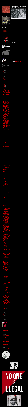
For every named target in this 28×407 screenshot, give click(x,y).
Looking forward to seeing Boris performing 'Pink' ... (6, 143)
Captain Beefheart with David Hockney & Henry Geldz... (6, 236)
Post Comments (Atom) (18, 61)
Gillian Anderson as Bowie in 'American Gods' (6, 103)
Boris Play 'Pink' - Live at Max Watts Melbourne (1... (6, 137)
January (5, 308)
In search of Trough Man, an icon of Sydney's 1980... (6, 263)
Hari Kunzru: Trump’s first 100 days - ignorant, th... (6, 294)
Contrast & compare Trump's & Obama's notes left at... (6, 121)
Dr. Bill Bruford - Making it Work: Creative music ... (6, 276)
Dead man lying (5, 216)
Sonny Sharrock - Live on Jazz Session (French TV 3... (6, 290)
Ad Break (4, 260)
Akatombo (4, 247)
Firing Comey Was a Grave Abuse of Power (6, 190)
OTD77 (4, 231)
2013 (3, 313)
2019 (3, 76)
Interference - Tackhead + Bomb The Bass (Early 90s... (6, 178)
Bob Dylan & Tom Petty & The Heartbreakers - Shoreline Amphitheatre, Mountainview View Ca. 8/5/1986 (6, 345)
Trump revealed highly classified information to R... (6, 184)
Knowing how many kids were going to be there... (6, 133)
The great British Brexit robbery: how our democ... (6, 273)
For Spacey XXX (5, 101)
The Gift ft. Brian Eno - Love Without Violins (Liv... (6, 92)
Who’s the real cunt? (6, 109)
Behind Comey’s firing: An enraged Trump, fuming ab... (6, 254)
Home (18, 59)
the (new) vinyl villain (6, 335)
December (5, 79)
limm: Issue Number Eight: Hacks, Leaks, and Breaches (6, 181)
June (4, 86)
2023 (3, 71)
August (5, 84)
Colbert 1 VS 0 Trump (6, 240)
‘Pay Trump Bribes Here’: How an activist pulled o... (6, 150)
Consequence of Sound (6, 339)
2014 (3, 312)
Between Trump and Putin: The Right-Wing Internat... (6, 197)
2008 (3, 319)
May (4, 87)
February (5, 307)
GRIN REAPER (5, 277)
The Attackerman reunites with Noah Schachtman (6, 269)
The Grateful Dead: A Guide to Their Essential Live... (6, 118)
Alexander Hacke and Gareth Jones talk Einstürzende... (6, 218)
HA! (3, 127)
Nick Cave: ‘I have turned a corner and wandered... (6, 280)
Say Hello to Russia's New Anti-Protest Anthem (6, 175)
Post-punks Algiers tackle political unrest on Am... (6, 147)
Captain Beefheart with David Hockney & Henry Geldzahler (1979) (18, 7)
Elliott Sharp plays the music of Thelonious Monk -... (6, 193)
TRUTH (4, 171)
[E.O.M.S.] (14, 1)
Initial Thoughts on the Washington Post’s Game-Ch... (6, 162)
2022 (3, 72)
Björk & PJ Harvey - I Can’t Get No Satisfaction (6, 206)
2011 (3, 315)
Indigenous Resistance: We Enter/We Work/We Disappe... (6, 89)
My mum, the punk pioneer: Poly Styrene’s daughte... (6, 299)
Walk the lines (5, 194)
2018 (3, 77)
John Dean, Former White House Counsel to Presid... (6, 243)
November (5, 80)
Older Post (24, 59)
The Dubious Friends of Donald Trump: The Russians (6, 209)
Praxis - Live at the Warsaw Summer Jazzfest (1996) (6, 287)
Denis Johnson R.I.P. (6, 105)
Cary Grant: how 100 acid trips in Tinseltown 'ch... (6, 245)
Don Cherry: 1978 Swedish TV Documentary (5, 233)
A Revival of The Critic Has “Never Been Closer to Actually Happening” (6, 341)
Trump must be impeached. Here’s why (6, 223)
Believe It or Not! (5, 284)
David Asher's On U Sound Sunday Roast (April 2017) (6, 302)
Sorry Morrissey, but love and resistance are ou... (6, 107)
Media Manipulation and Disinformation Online (6, 155)
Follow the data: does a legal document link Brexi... (6, 214)
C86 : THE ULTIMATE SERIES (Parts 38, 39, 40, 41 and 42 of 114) (6, 337)
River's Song (4, 333)
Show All (9, 348)
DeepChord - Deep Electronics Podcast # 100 (6, 111)
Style (4, 265)
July (4, 85)
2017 (3, 78)
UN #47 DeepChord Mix (6, 94)
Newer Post (12, 59)
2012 (3, 314)
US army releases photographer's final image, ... (6, 283)
